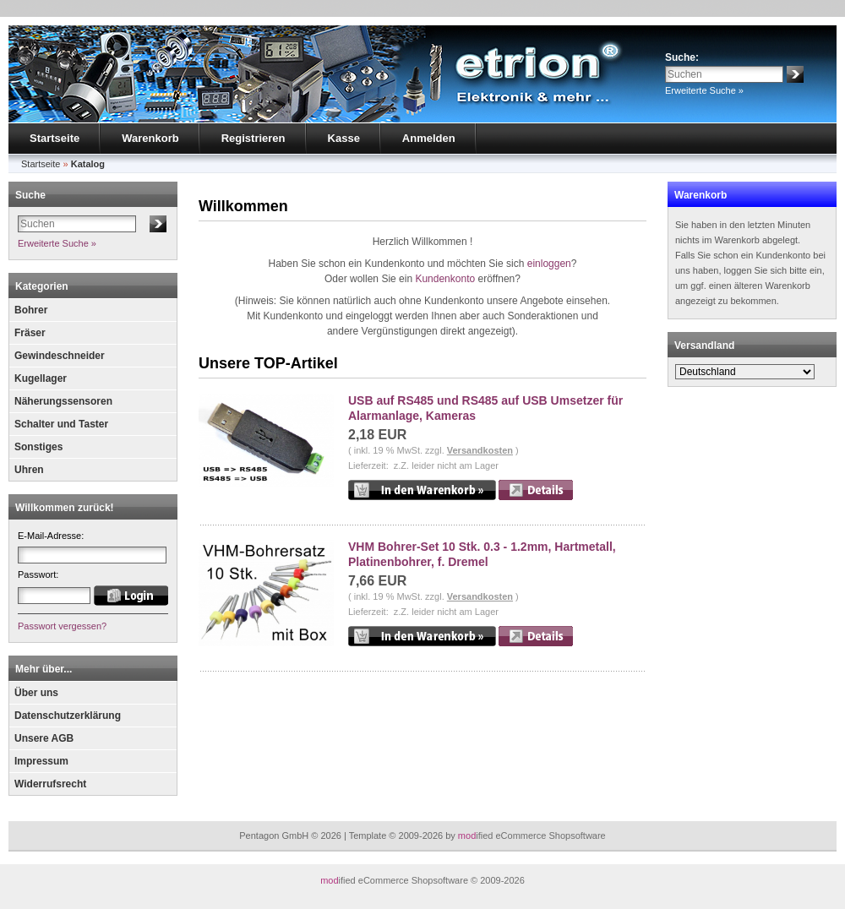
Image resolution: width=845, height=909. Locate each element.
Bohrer (30, 310)
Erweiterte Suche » (704, 90)
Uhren (29, 470)
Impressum (41, 761)
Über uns (36, 693)
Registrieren (253, 138)
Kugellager (40, 378)
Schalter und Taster (61, 424)
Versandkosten (480, 450)
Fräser (30, 333)
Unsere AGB (44, 738)
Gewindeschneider (59, 356)
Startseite (54, 138)
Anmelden (428, 138)
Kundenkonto (445, 279)
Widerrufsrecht (50, 784)
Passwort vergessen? (62, 626)
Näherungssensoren (63, 401)
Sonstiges (38, 447)
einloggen (549, 263)
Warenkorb (150, 138)
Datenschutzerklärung (67, 715)
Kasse (344, 138)
